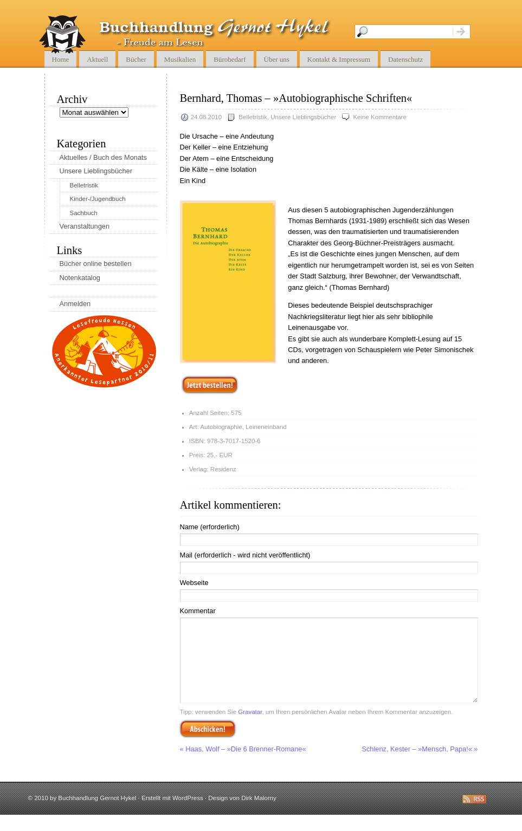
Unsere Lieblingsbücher (303, 117)
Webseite (194, 583)
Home (60, 59)
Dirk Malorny (258, 814)
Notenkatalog (80, 278)
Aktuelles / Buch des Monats (103, 157)
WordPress (187, 814)
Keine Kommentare (380, 117)
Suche (462, 31)
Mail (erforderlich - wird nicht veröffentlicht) (245, 555)
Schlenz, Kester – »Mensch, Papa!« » (420, 765)
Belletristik (253, 117)
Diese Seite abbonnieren (474, 815)
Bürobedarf (230, 59)
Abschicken (208, 745)
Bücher (136, 59)
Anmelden (75, 304)
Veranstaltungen (85, 226)
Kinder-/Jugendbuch (98, 199)
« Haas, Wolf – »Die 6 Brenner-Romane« (243, 765)
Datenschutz (405, 59)
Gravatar (250, 728)
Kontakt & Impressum (338, 59)
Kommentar (198, 611)
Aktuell (97, 59)
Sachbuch (84, 213)
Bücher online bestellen (96, 263)
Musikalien (180, 59)
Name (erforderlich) (210, 527)
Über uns (276, 59)
